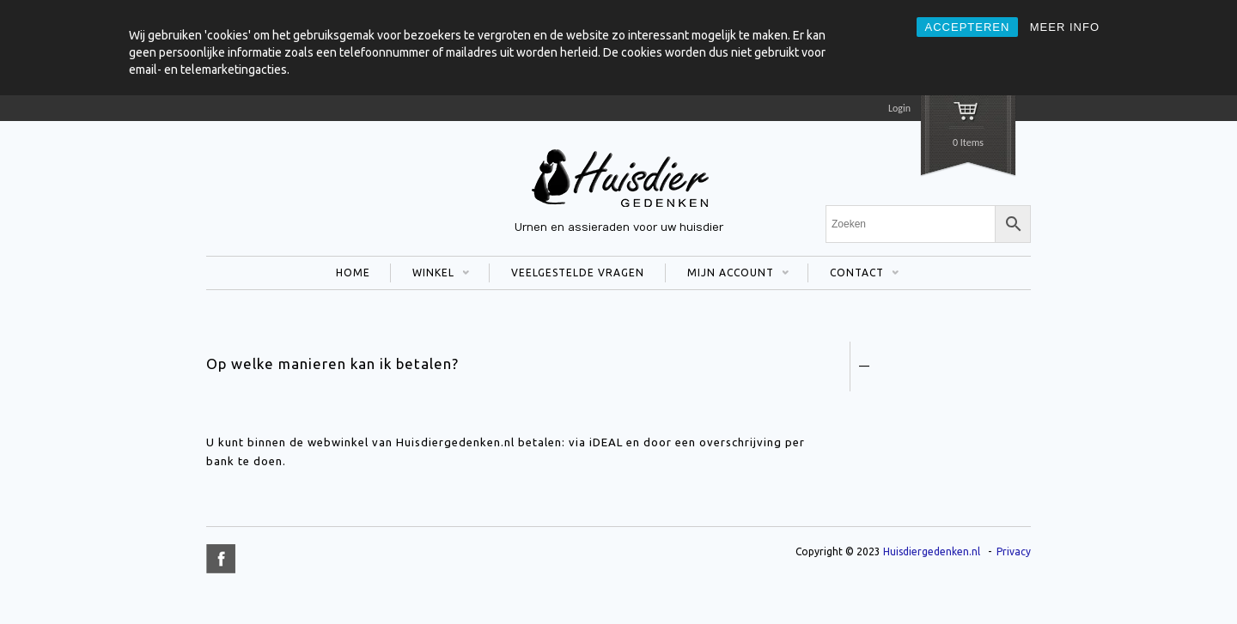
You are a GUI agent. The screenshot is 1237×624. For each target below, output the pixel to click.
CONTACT (853, 274)
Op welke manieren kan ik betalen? (332, 363)
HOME (353, 272)
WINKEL (430, 274)
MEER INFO (1065, 27)
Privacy (1013, 551)
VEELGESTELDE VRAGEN (577, 272)
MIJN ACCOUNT (727, 274)
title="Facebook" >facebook (220, 558)
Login (899, 108)
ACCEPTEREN (967, 27)
